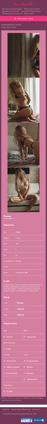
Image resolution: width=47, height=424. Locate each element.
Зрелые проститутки (32, 9)
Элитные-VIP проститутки (31, 11)
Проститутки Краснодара (12, 9)
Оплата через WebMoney (20, 409)
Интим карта (29, 13)
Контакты (36, 409)
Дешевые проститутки (10, 11)
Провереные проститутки (12, 13)
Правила (6, 409)
